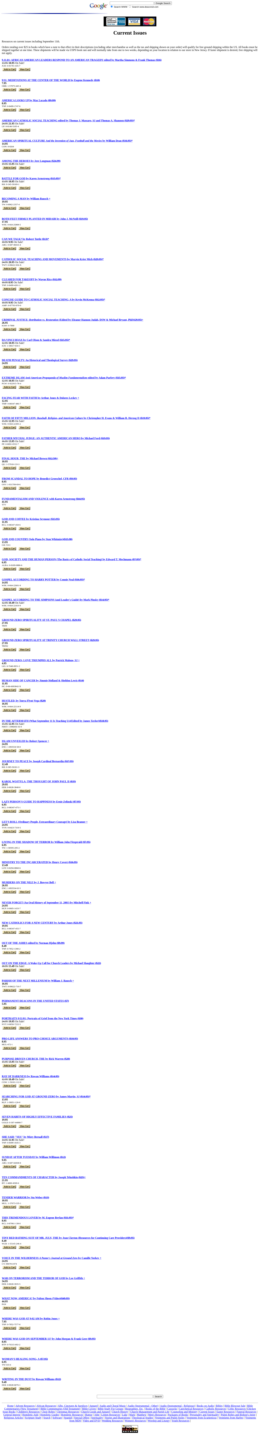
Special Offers (81, 1417)
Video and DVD (91, 1420)
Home (10, 1405)
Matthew (141, 1414)
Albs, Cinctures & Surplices (73, 1405)
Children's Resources (28, 1411)
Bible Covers (89, 1408)
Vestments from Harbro (230, 1417)
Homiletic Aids (30, 1414)
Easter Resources (226, 1411)
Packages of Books (178, 1414)
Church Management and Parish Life (149, 1411)
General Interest (11, 1414)
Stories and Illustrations (117, 1417)
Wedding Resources (112, 1420)
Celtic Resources (237, 1408)
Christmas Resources (68, 1411)
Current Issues (207, 1411)
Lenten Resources (110, 1414)
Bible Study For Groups (110, 1408)
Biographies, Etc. (134, 1408)
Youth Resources (180, 1420)
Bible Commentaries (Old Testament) (60, 1408)
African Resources (46, 1405)
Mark (132, 1414)
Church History (120, 1411)
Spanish (68, 1417)
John (96, 1414)
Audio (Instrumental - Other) (143, 1405)
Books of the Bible (155, 1408)
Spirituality (97, 1417)
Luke (125, 1414)
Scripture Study (33, 1417)
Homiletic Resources (72, 1414)
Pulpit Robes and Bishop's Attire (238, 1414)
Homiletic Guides (49, 1414)
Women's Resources (135, 1420)
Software (57, 1417)
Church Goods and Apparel (95, 1411)
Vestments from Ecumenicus (201, 1417)
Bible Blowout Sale (235, 1405)
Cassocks (172, 1408)
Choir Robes (48, 1411)
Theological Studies (142, 1417)
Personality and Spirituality (204, 1414)
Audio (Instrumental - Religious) (177, 1405)
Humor (88, 1414)
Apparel (93, 1405)
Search (47, 1417)
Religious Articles (13, 1417)
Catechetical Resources (191, 1408)
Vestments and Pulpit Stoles (169, 1417)
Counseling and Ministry (184, 1411)
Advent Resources (25, 1405)
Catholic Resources (215, 1408)
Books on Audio (205, 1405)
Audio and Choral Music (112, 1405)
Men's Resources (157, 1414)
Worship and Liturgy (159, 1420)
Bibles (219, 1405)
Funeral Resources (246, 1411)
